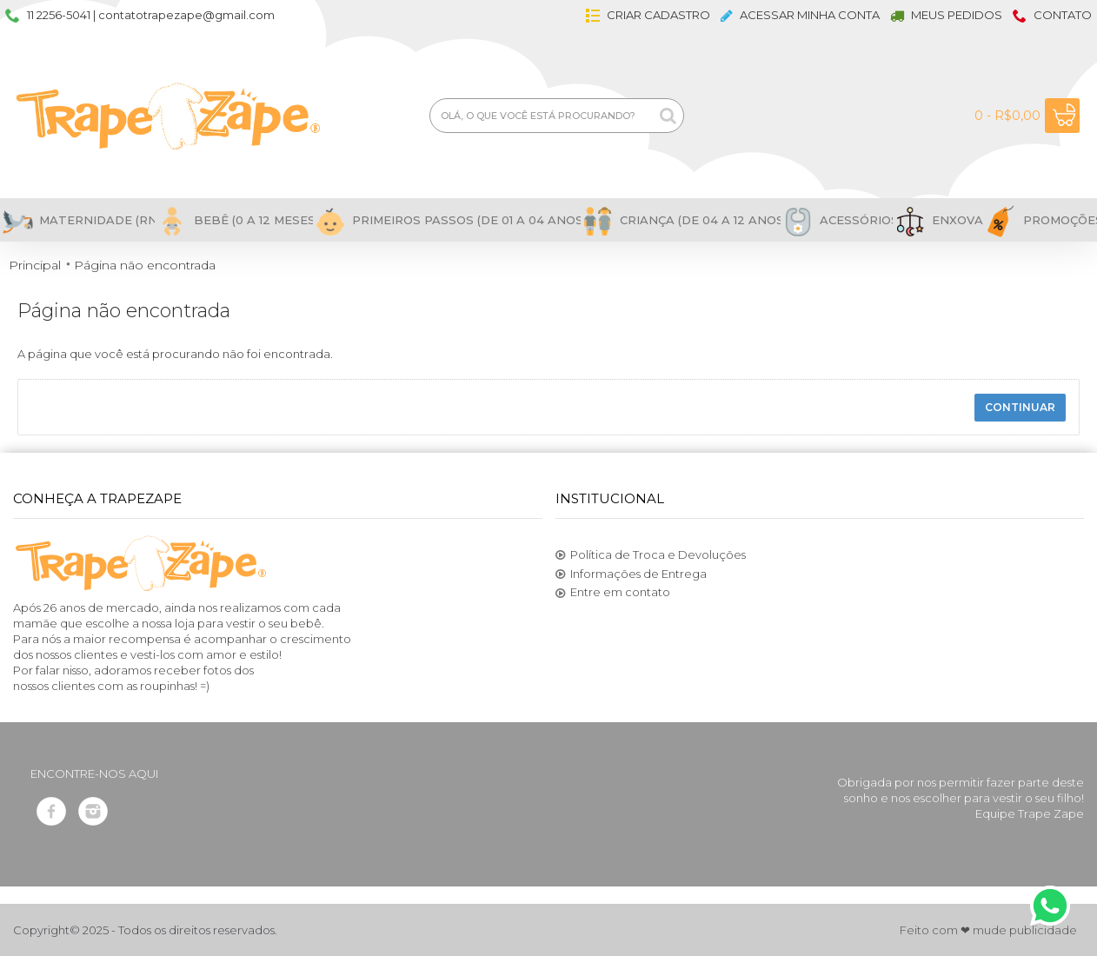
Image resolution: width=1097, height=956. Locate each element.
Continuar (1020, 407)
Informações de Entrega (631, 574)
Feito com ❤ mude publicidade (988, 930)
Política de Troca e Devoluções (650, 555)
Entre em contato (612, 593)
